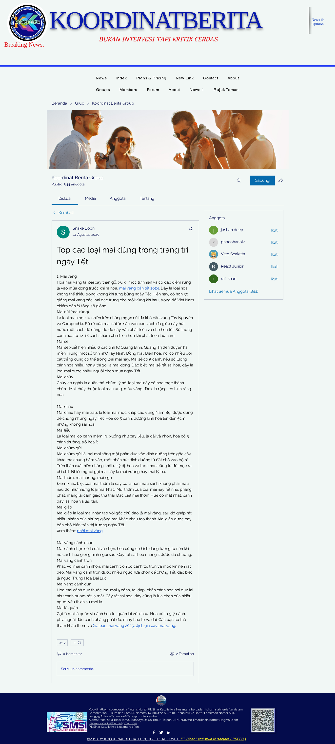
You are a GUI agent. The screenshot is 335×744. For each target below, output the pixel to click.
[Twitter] (161, 732)
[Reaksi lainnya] (77, 642)
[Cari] (239, 180)
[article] (125, 451)
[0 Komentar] (69, 654)
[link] (65, 198)
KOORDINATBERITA (155, 20)
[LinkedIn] (168, 732)
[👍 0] (62, 642)
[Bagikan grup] (281, 180)
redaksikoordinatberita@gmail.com (113, 723)
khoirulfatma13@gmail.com (219, 720)
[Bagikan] (191, 229)
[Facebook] (153, 732)
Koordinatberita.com (103, 709)
